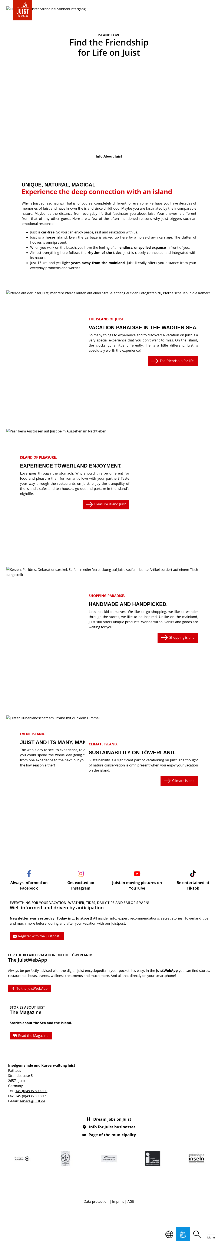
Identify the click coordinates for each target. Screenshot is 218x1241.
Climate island (179, 781)
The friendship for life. (173, 361)
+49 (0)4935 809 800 (31, 1091)
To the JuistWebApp (29, 988)
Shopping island (178, 637)
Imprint (118, 1201)
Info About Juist (109, 156)
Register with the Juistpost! (36, 936)
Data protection (96, 1201)
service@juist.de (32, 1101)
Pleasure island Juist (106, 504)
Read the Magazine (30, 1035)
